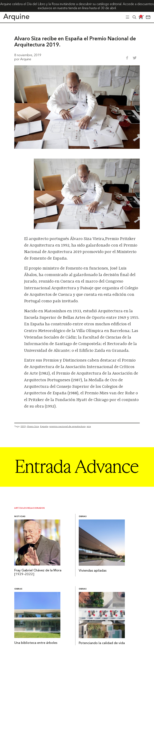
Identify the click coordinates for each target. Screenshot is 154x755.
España (44, 426)
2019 (23, 426)
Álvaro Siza (33, 426)
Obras (83, 516)
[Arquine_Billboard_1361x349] (77, 485)
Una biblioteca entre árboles (35, 643)
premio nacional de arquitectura (67, 426)
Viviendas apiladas (92, 570)
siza (89, 426)
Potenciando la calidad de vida (102, 643)
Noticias (19, 516)
